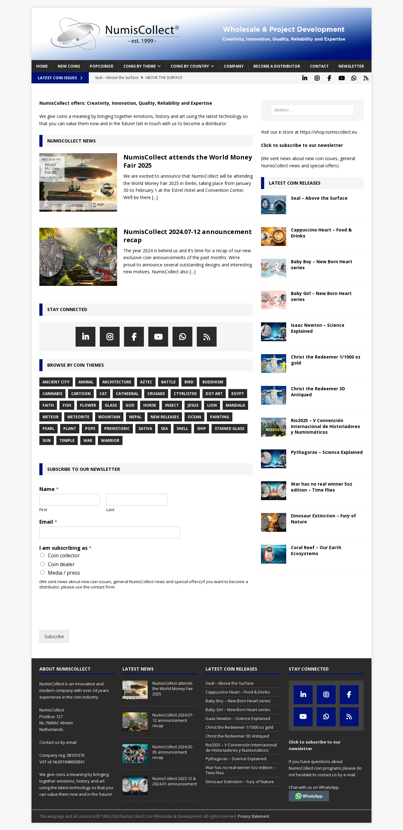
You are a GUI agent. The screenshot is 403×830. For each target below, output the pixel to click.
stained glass (229, 428)
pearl (48, 428)
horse (149, 404)
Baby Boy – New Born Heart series (321, 264)
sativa (145, 428)
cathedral (127, 393)
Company (234, 66)
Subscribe (54, 636)
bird (189, 381)
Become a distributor (276, 66)
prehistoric (117, 428)
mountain (109, 416)
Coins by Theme (139, 66)
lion (212, 404)
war (87, 440)
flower (88, 404)
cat (103, 393)
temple (67, 440)
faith (48, 404)
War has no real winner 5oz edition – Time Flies (321, 486)
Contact (319, 66)
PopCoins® (102, 66)
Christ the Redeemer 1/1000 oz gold (325, 359)
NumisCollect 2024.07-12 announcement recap (187, 235)
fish (67, 404)
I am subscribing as (65, 547)
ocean (194, 416)
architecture (116, 381)
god (130, 404)
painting (219, 416)
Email (48, 521)
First (43, 509)
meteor (51, 416)
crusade (156, 393)
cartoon (81, 393)
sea (164, 428)
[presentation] (87, 619)
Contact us (49, 741)
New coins (69, 66)
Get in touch (148, 123)
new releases (164, 416)
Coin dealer (61, 563)
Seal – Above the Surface (319, 197)
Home (42, 66)
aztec (146, 381)
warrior (110, 440)
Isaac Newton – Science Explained (317, 327)
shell (182, 428)
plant (69, 428)
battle (168, 381)
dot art (214, 393)
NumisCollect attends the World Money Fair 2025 (187, 160)
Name (49, 488)
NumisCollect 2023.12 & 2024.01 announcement (174, 780)
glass (111, 404)
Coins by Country (190, 66)
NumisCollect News (71, 140)
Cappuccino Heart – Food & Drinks (321, 232)
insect (172, 404)
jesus (193, 404)
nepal (135, 416)
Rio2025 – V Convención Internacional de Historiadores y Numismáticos (325, 425)
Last (110, 509)
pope (90, 428)
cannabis (52, 393)
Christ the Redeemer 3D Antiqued (318, 391)
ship (201, 428)
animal (86, 381)
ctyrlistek (185, 393)
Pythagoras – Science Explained (327, 451)
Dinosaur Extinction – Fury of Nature (323, 518)
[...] (155, 197)
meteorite (78, 416)
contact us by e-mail (336, 774)
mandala (235, 404)
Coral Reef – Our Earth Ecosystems (316, 549)
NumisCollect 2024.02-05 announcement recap (172, 751)
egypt (237, 393)
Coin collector (64, 554)
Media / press (64, 572)
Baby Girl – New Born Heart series (321, 295)
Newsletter (351, 66)
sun (47, 440)
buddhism (212, 381)
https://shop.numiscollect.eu (328, 131)
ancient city (56, 381)
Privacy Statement (253, 815)
